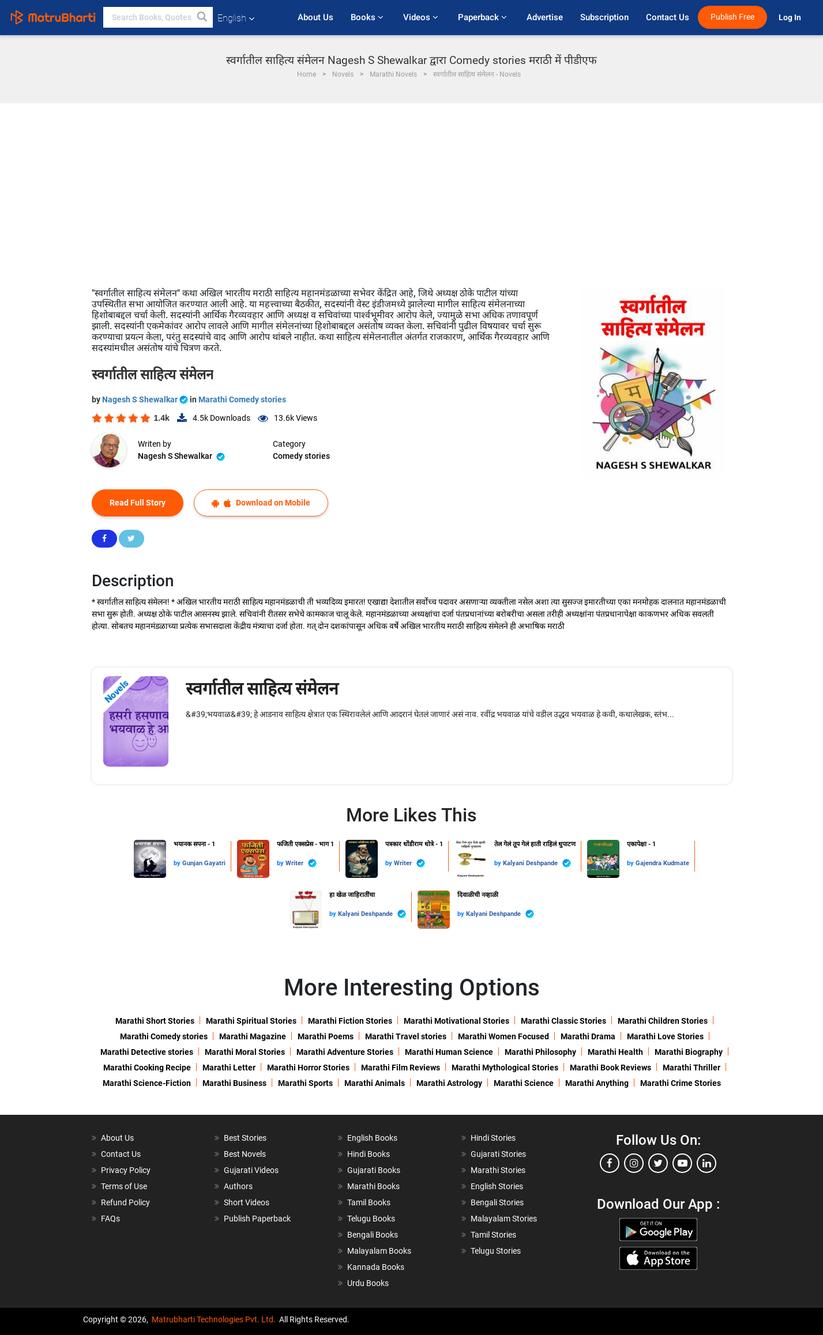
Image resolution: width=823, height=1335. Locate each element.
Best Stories (245, 1137)
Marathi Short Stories (154, 1020)
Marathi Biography (689, 1052)
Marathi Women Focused (503, 1036)
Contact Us (667, 17)
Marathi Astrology (449, 1083)
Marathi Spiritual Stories (251, 1020)
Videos (422, 17)
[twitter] (658, 1163)
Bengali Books (372, 1234)
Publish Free (732, 17)
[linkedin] (706, 1163)
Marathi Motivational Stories (456, 1020)
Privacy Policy (126, 1170)
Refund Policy (125, 1202)
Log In (791, 18)
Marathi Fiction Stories (350, 1020)
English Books (372, 1137)
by (178, 863)
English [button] (235, 18)
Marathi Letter (228, 1067)
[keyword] (158, 17)
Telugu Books (371, 1218)
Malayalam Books (379, 1250)
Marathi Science (524, 1083)
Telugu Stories (496, 1250)
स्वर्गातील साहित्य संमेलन (262, 688)
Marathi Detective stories (146, 1052)
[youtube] (682, 1163)
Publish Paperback (257, 1218)
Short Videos (246, 1202)
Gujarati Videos (251, 1170)
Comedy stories (301, 456)
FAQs (110, 1218)
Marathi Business (234, 1083)
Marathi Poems (326, 1036)
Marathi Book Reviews (610, 1067)
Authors (238, 1186)
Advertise (545, 17)
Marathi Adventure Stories (344, 1052)
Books (368, 17)
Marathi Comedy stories (242, 399)
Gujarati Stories (498, 1154)
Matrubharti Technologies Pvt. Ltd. (214, 1319)
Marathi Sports (305, 1083)
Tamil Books (368, 1202)
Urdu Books (368, 1283)
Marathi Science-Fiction (147, 1083)
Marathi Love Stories (665, 1036)
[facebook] (609, 1163)
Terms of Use (124, 1186)
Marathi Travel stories (405, 1036)
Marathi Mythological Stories (505, 1067)
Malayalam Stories (504, 1218)
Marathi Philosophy (540, 1052)
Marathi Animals (374, 1083)
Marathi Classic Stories (563, 1020)
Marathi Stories (498, 1170)
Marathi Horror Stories (308, 1067)
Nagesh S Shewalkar (146, 399)
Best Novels (245, 1154)
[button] (202, 17)
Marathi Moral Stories (245, 1052)
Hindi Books (368, 1154)
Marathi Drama (588, 1036)
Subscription (604, 17)
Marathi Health (615, 1052)
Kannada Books (375, 1267)
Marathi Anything (597, 1083)
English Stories (497, 1186)
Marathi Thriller (691, 1067)
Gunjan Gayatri (204, 863)
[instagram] (634, 1163)
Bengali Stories (497, 1202)
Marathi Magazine (252, 1036)
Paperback (483, 17)
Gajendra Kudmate (662, 863)
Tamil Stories (493, 1234)
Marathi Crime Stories (680, 1083)
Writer (301, 863)
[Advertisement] (412, 189)
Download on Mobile (261, 503)
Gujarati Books (373, 1170)
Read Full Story (138, 502)
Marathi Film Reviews (400, 1067)
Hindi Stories (493, 1137)
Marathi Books (373, 1186)
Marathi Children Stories (663, 1020)
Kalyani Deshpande (537, 863)
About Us (315, 17)
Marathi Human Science (449, 1052)
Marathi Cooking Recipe (147, 1067)
